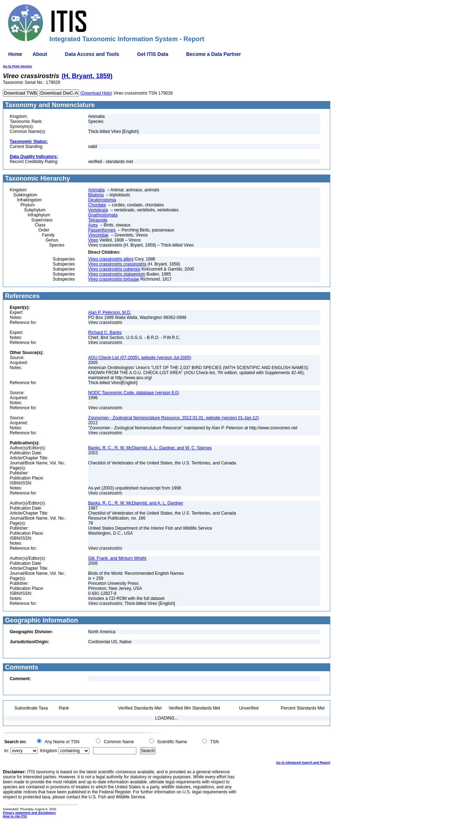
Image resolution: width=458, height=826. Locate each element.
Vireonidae (98, 235)
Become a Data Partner (213, 54)
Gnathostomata (102, 215)
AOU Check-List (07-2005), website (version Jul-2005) (139, 357)
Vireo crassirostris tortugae (113, 279)
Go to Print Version (17, 66)
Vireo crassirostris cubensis (114, 269)
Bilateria (95, 194)
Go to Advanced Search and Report (303, 762)
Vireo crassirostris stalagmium (116, 274)
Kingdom (48, 750)
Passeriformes (102, 230)
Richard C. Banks (104, 332)
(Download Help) (96, 93)
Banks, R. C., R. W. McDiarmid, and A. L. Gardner (135, 503)
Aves (92, 225)
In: (6, 750)
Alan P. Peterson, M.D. (109, 312)
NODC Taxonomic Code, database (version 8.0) (133, 392)
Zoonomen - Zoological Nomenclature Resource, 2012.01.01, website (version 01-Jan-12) (173, 417)
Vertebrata (98, 210)
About (40, 54)
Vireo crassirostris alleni (110, 259)
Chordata (97, 204)
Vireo (93, 240)
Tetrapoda (97, 220)
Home (15, 54)
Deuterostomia (102, 199)
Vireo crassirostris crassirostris (117, 264)
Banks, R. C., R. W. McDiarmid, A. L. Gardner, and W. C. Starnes (149, 447)
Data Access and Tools (92, 54)
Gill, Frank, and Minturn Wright (117, 558)
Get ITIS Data (152, 54)
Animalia (96, 189)
